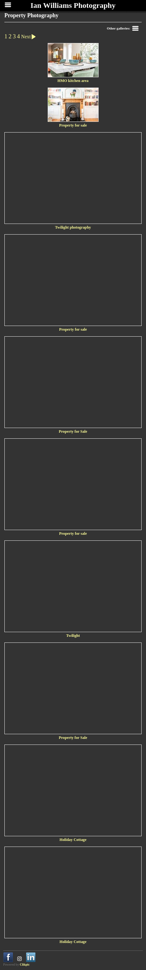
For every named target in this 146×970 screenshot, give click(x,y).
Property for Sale (73, 431)
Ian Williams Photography (73, 5)
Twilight (73, 635)
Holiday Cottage (73, 839)
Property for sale (73, 125)
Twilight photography (73, 227)
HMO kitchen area (73, 81)
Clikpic (25, 964)
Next (29, 36)
